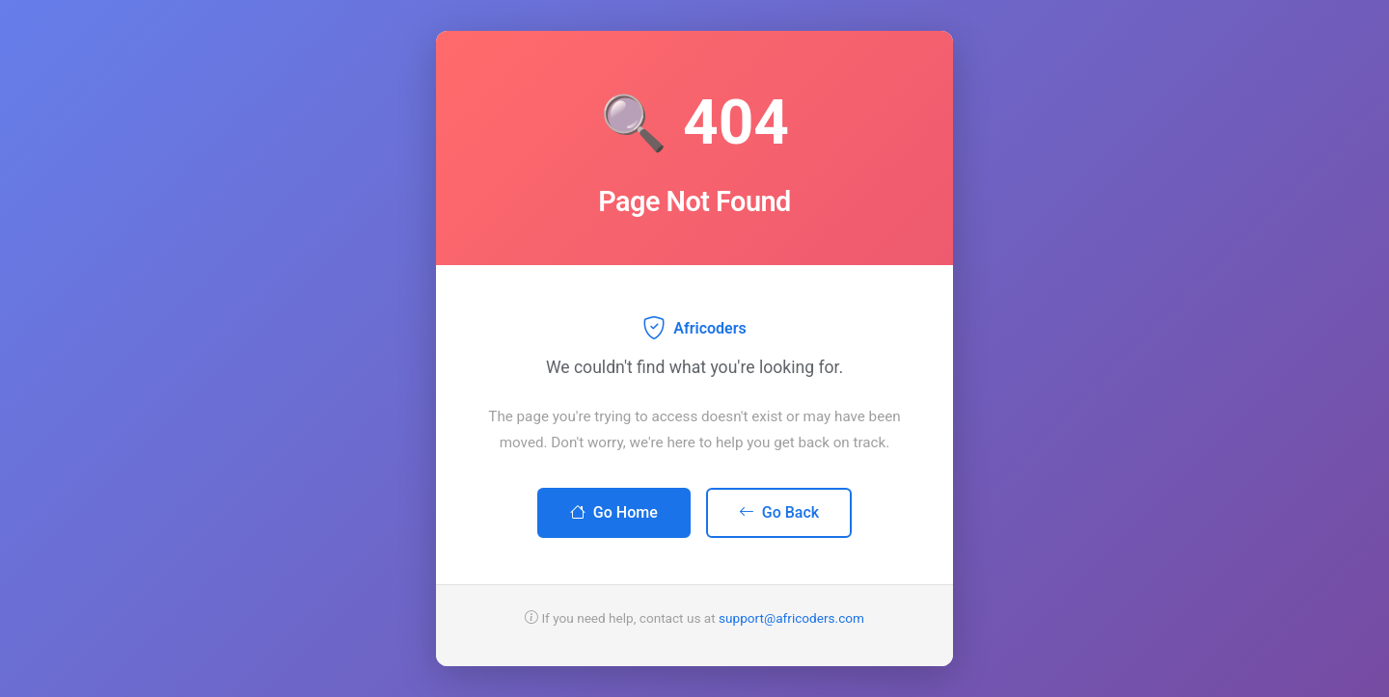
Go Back (779, 512)
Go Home (614, 512)
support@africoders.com (791, 618)
